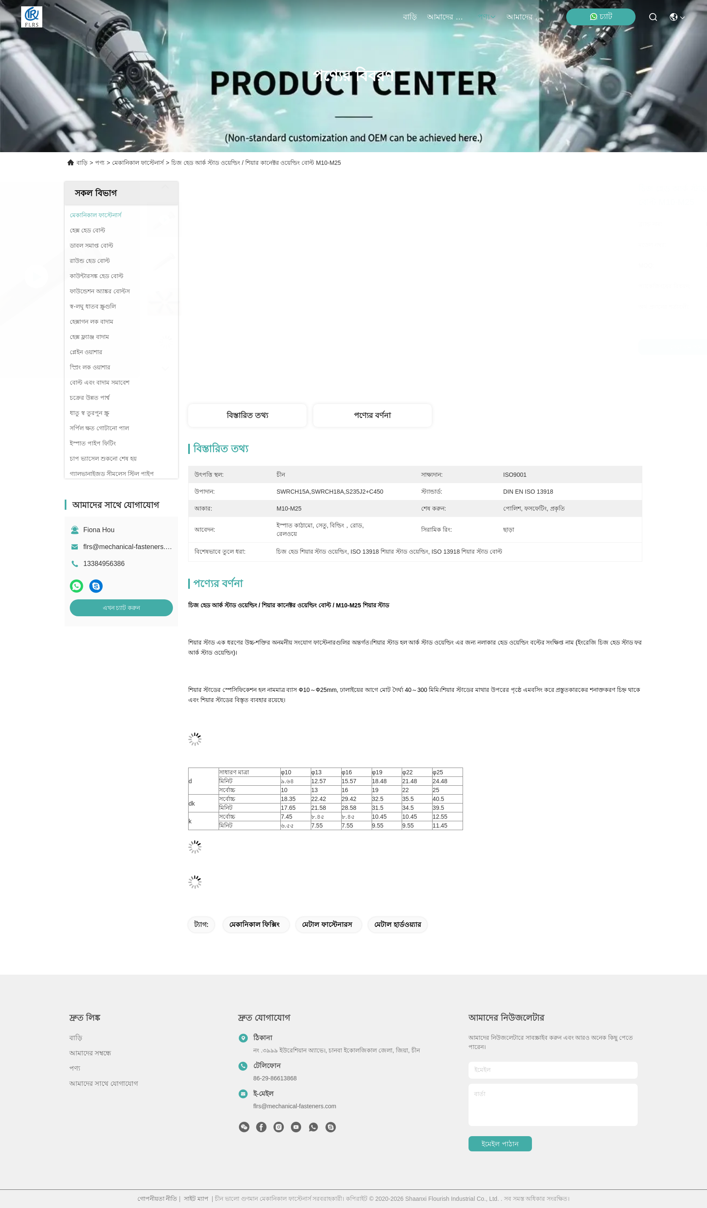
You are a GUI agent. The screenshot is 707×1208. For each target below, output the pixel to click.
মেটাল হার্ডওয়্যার (397, 924)
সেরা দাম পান (496, 347)
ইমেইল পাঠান (500, 1144)
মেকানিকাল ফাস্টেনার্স (138, 162)
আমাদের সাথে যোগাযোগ (527, 17)
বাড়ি (410, 17)
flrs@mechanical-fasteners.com (130, 546)
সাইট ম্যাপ (196, 1198)
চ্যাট (600, 16)
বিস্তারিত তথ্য (247, 415)
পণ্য (487, 17)
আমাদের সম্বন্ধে (447, 17)
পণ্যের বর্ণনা (372, 415)
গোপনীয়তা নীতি (157, 1198)
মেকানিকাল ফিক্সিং (254, 924)
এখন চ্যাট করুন (121, 607)
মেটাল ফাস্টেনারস (327, 924)
